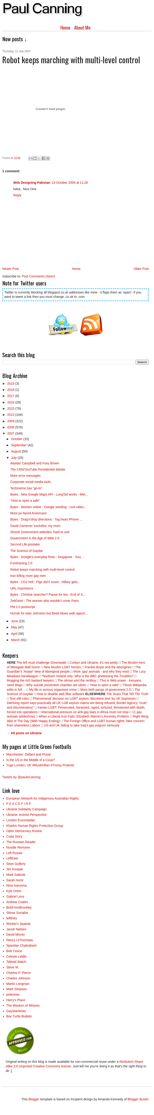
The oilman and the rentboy (76, 680)
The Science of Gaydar (26, 551)
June (15, 621)
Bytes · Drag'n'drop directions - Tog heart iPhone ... (46, 519)
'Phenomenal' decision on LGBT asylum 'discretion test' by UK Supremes (84, 698)
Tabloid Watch (16, 962)
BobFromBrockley (19, 907)
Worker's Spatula (18, 924)
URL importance (21, 588)
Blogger (33, 1099)
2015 (11, 408)
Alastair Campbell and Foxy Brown (34, 463)
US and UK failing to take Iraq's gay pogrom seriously (82, 725)
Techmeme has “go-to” (26, 488)
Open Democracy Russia (24, 831)
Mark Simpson (16, 989)
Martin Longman (17, 984)
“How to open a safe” (25, 500)
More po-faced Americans (28, 513)
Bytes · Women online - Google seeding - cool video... (48, 507)
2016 (11, 402)
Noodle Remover (18, 847)
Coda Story (14, 836)
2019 (11, 383)
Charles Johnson (18, 978)
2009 (11, 421)
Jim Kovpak (14, 869)
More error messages (25, 475)
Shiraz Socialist (17, 913)
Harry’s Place (15, 1000)
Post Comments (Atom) (38, 276)
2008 (11, 427)
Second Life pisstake (25, 544)
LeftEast (12, 858)
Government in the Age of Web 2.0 (34, 538)
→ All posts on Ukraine (24, 733)
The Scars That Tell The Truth (127, 694)
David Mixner (15, 934)
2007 (11, 433)
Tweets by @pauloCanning (21, 777)
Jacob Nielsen (16, 929)
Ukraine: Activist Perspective (26, 814)
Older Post (141, 269)
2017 (11, 396)
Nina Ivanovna (16, 885)
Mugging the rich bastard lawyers (30, 680)
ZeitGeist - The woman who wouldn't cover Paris (44, 601)
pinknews (13, 994)
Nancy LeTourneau (19, 940)
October (17, 439)
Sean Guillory (16, 864)
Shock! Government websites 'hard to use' (40, 532)
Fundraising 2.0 (21, 563)
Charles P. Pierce (18, 973)
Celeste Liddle (16, 956)
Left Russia (14, 853)
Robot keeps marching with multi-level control (42, 569)
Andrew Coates (17, 902)
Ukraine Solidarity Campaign (26, 809)
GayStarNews (16, 1011)
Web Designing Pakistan (31, 182)
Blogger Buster (138, 1099)
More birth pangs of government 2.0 (105, 689)
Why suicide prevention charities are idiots (56, 685)
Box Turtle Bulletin (19, 1016)
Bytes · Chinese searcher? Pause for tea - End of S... (47, 594)
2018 (11, 390)
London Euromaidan (20, 820)
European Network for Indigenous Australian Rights (42, 798)
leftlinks (11, 918)
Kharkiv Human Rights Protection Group (34, 825)
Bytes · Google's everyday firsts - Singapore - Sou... (47, 557)
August (16, 451)
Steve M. (12, 967)
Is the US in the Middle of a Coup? (30, 760)
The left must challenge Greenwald (41, 662)
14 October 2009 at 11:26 (70, 182)
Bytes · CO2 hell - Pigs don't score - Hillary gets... (45, 582)
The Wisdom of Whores (23, 1005)
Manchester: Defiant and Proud (28, 754)
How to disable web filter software (60, 694)
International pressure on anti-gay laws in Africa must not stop (84, 712)
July (14, 458)
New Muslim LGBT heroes (62, 667)
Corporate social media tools (30, 482)
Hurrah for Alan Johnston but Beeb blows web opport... (49, 613)
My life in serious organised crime (53, 689)
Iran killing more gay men (28, 576)
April (14, 634)
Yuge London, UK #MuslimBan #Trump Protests (40, 765)
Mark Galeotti (15, 875)
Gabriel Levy (15, 896)
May (14, 627)
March (16, 640)
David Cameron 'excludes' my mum (35, 526)
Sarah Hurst (14, 880)
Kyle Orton (13, 891)
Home (65, 27)
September (19, 445)
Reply (17, 195)
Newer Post (10, 269)
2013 (11, 414)
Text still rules (20, 698)
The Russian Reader (21, 842)
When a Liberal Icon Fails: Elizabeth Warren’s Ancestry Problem (84, 716)
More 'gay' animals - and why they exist (101, 671)
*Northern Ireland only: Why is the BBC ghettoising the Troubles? (87, 676)
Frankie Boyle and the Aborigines (108, 667)
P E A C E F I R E (18, 803)
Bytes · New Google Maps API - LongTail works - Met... (49, 494)
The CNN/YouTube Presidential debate (37, 469)
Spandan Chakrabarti (21, 945)
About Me (82, 27)
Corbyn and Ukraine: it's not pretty (94, 662)
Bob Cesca (14, 951)
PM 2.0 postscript (22, 607)
